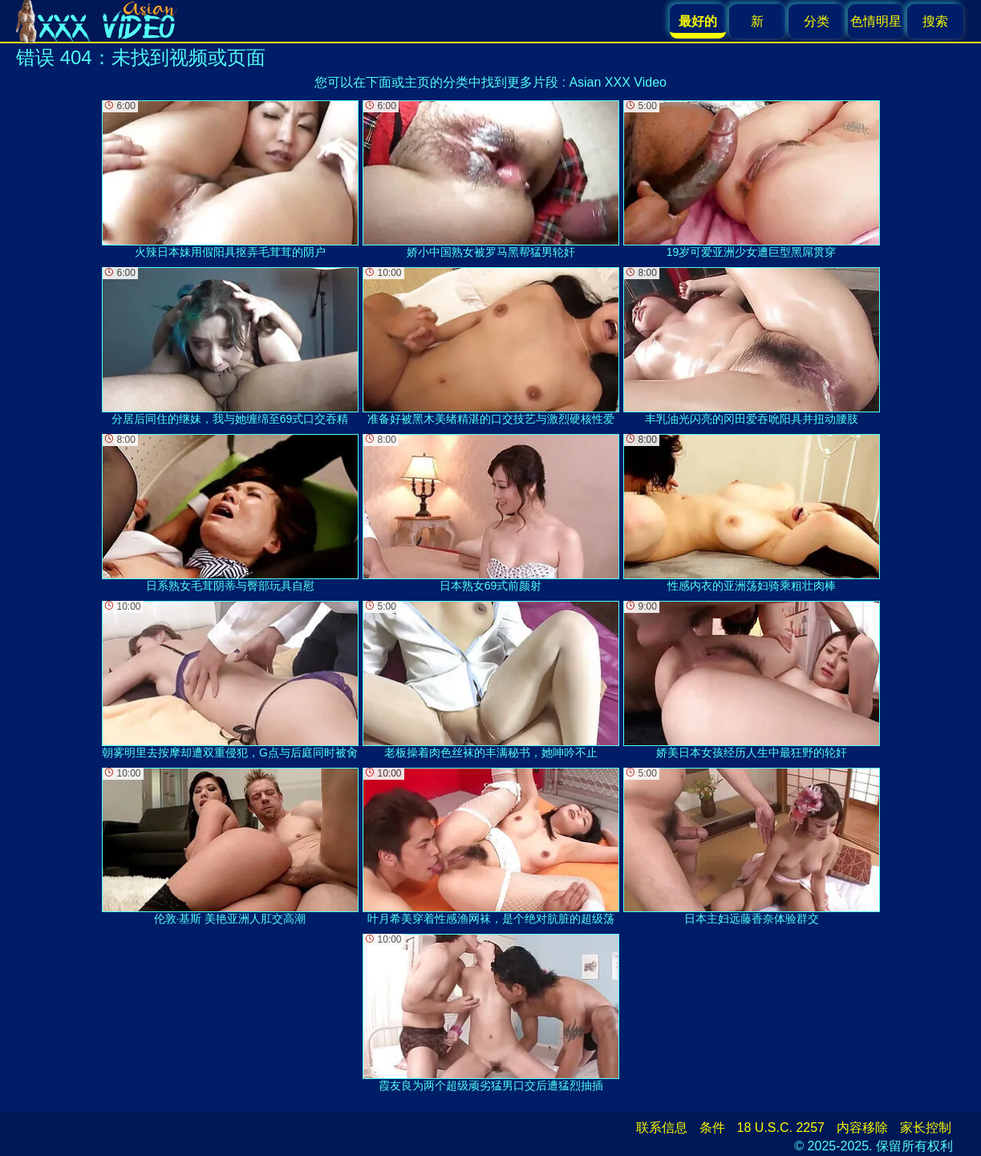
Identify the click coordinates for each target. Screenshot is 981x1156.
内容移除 (862, 1127)
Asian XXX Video (618, 82)
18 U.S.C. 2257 (781, 1127)
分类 (816, 21)
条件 (712, 1127)
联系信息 (661, 1127)
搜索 (935, 21)
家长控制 (925, 1127)
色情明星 (876, 21)
